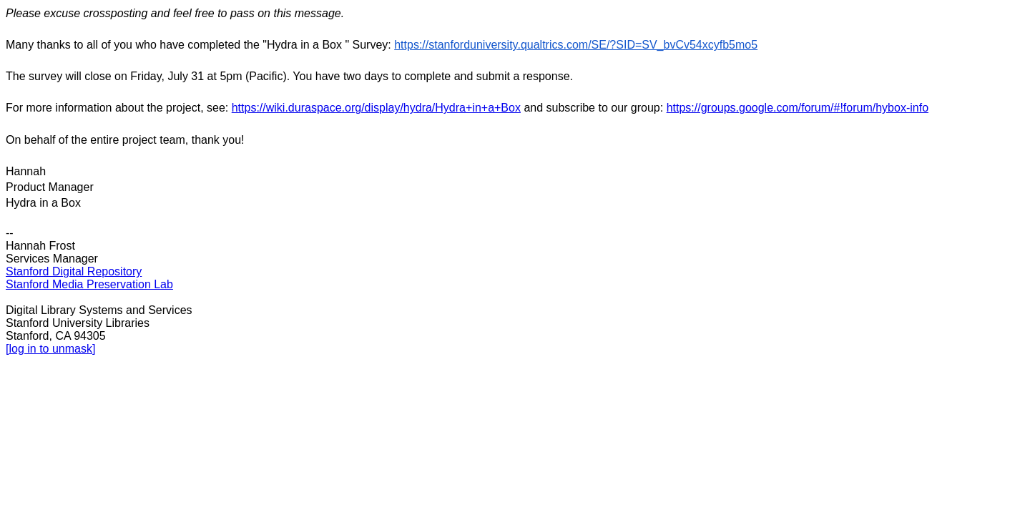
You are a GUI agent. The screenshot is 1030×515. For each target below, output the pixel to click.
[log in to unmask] (50, 349)
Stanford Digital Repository (74, 271)
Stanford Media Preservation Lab (89, 284)
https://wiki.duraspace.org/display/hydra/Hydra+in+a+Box (376, 108)
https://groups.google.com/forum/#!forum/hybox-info (797, 108)
